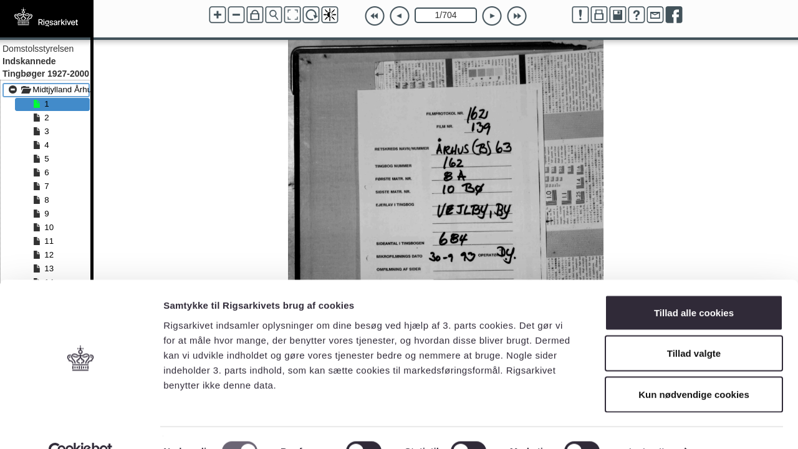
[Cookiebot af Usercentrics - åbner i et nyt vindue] (80, 424)
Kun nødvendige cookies (693, 367)
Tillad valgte (694, 326)
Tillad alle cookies (694, 285)
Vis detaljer (648, 424)
